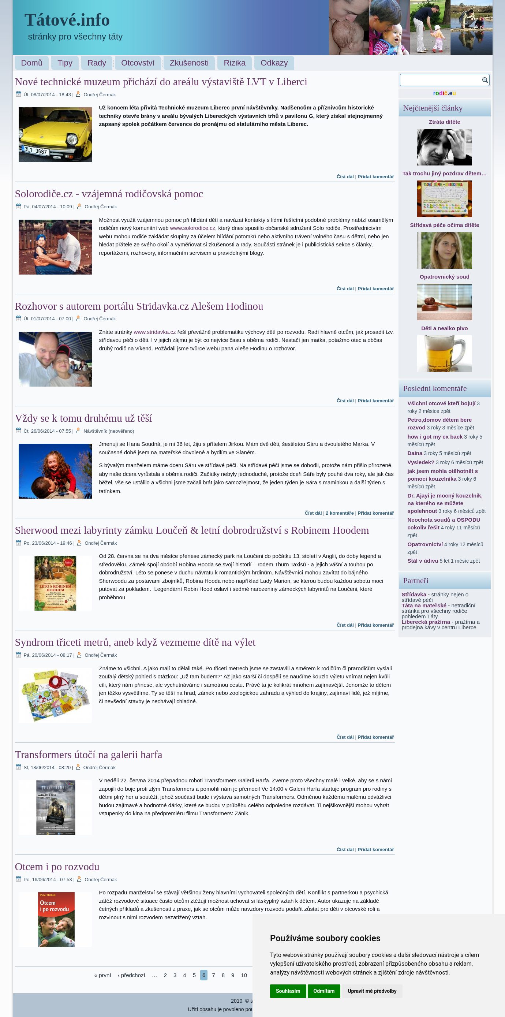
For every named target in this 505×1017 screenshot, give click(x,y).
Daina (415, 453)
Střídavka (414, 594)
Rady (96, 62)
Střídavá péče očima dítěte (444, 225)
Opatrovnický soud (445, 276)
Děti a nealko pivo (444, 328)
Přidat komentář (376, 176)
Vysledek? (421, 462)
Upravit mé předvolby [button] (372, 991)
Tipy (64, 62)
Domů (32, 62)
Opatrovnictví (425, 544)
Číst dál (345, 176)
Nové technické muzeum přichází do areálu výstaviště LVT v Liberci (161, 81)
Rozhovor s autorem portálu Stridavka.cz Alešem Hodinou (139, 306)
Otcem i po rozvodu (57, 866)
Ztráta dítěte (444, 122)
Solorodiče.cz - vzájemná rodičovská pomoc (109, 194)
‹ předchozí (131, 975)
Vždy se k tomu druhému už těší (83, 418)
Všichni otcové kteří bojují (442, 403)
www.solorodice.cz (192, 228)
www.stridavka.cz (155, 332)
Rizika (235, 62)
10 (244, 975)
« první (102, 975)
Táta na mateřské (424, 605)
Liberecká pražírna (426, 622)
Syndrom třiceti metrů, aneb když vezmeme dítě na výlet (135, 642)
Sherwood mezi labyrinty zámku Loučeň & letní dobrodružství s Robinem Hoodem (192, 530)
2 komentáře (340, 513)
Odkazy (274, 62)
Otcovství (138, 62)
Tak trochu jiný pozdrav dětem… (445, 173)
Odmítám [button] (324, 991)
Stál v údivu (423, 561)
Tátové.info (67, 19)
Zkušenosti (189, 62)
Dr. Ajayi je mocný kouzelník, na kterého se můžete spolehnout (445, 503)
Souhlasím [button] (288, 991)
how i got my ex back (435, 436)
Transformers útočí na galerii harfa (88, 754)
